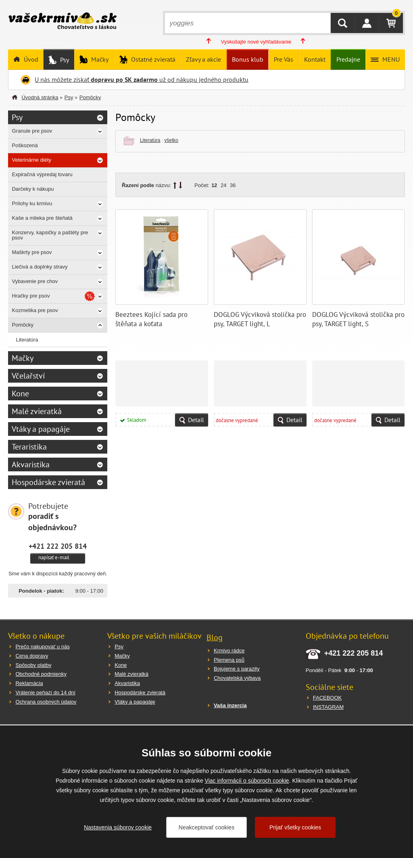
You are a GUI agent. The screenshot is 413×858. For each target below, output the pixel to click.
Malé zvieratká (37, 411)
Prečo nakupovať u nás (42, 647)
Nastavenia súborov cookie (118, 827)
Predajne (348, 59)
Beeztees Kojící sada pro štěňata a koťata (151, 319)
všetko (171, 140)
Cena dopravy (31, 656)
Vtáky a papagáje (41, 429)
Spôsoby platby (33, 665)
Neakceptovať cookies (206, 827)
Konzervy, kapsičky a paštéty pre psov (50, 235)
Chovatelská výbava (237, 678)
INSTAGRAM (328, 707)
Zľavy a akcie (203, 59)
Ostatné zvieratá (152, 59)
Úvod (30, 59)
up (175, 185)
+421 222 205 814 (58, 546)
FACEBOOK (327, 698)
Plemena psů (229, 660)
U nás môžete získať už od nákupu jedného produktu (141, 79)
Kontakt (314, 59)
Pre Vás (283, 59)
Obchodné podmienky (40, 674)
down (180, 185)
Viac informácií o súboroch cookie (247, 780)
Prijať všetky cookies (295, 827)
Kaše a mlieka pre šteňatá (42, 218)
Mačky (99, 59)
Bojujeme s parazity (236, 669)
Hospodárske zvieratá (48, 482)
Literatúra (150, 140)
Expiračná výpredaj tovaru (42, 174)
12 (214, 185)
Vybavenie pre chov (35, 281)
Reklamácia (29, 683)
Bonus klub (247, 59)
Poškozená (25, 145)
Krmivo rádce (229, 651)
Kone (20, 393)
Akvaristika (31, 464)
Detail (196, 420)
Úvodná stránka (39, 97)
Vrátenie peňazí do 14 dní (45, 692)
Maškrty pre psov (32, 252)
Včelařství (28, 376)
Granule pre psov (32, 131)
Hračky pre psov (31, 296)
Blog (214, 637)
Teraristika (29, 446)
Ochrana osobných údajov (45, 702)
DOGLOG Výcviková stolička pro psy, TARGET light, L (260, 319)
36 (233, 185)
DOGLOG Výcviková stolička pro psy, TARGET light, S (358, 319)
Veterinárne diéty (31, 160)
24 (223, 185)
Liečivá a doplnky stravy (39, 267)
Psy (63, 60)
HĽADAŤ (343, 23)
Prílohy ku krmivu (32, 203)
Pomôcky (90, 97)
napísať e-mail (53, 557)
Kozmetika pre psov (35, 310)
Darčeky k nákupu (33, 189)
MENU (390, 59)
